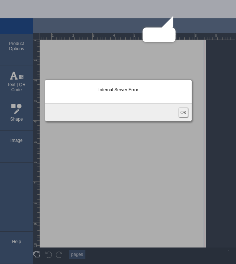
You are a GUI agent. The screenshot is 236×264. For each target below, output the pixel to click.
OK (183, 112)
